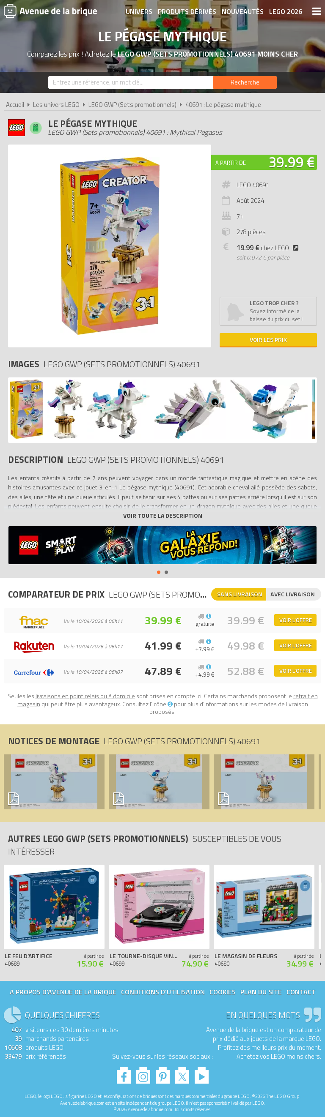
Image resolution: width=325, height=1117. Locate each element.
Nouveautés (243, 11)
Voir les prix (268, 339)
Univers (139, 11)
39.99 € (291, 162)
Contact (301, 992)
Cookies (222, 992)
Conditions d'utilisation (163, 992)
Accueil (15, 104)
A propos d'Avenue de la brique (63, 992)
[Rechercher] (245, 82)
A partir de (230, 162)
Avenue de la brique (50, 10)
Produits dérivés (187, 11)
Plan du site (261, 992)
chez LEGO (269, 248)
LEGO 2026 (285, 11)
